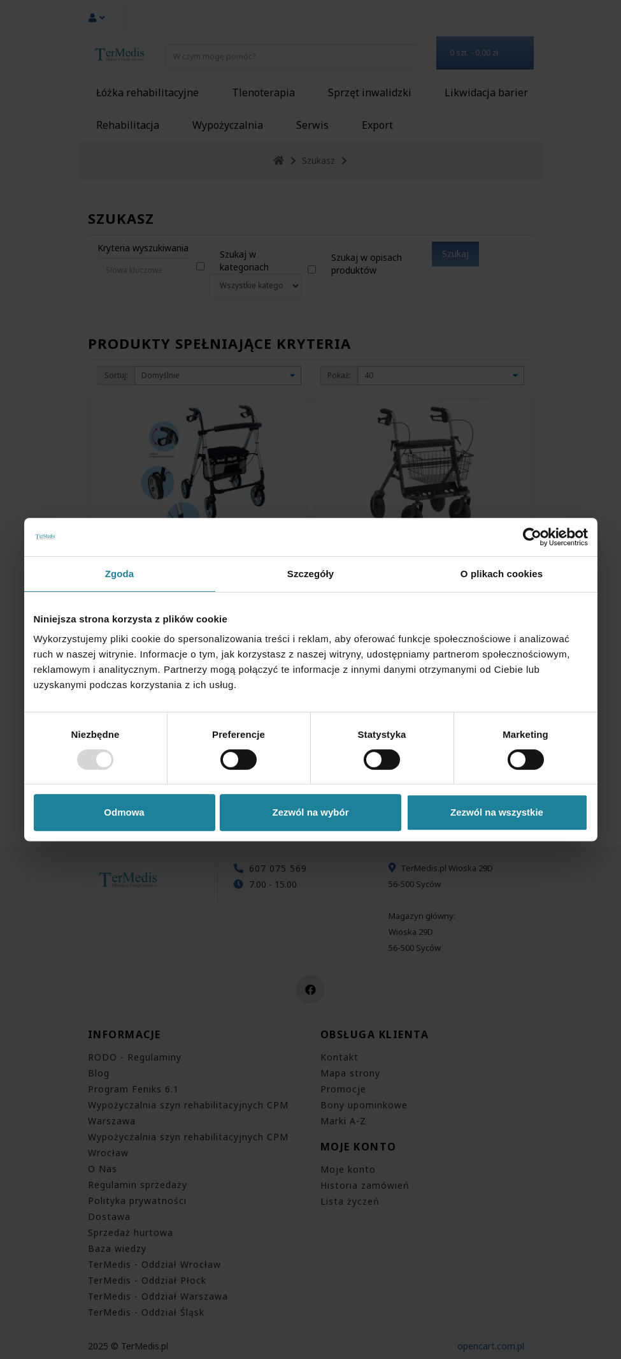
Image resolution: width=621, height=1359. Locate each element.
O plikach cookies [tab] (501, 573)
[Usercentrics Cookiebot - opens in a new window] (532, 537)
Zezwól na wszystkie (496, 812)
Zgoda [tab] (119, 573)
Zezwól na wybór (310, 812)
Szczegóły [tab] (310, 573)
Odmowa (124, 812)
